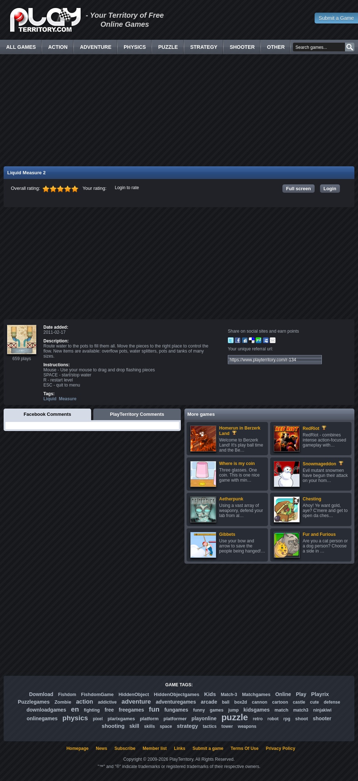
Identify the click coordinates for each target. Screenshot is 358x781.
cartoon (280, 702)
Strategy (203, 47)
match (281, 710)
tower (227, 726)
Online (283, 694)
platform (149, 718)
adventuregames (176, 702)
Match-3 (229, 694)
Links (179, 748)
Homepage (78, 748)
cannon (259, 702)
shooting (113, 726)
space (166, 726)
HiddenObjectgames (177, 694)
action (84, 702)
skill (134, 726)
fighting (92, 710)
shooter (322, 718)
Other (276, 47)
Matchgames (256, 694)
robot (273, 718)
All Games (21, 47)
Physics (135, 47)
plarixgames (121, 718)
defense (332, 702)
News (101, 748)
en (75, 709)
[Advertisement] (179, 110)
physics (75, 718)
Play (301, 694)
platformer (175, 718)
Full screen (298, 188)
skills (149, 726)
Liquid (49, 398)
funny (199, 710)
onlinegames (42, 718)
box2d (240, 702)
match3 (300, 710)
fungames (176, 710)
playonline (204, 718)
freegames (131, 710)
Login (330, 188)
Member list (154, 748)
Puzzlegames (34, 702)
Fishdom (67, 694)
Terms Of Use (245, 748)
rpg (287, 718)
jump (233, 710)
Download (41, 694)
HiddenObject (134, 694)
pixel (98, 718)
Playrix (320, 694)
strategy (187, 726)
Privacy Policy (280, 748)
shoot (301, 718)
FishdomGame (97, 694)
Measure (68, 398)
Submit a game (207, 748)
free (109, 710)
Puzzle (168, 47)
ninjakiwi (322, 710)
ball (226, 702)
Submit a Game (336, 18)
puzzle (234, 717)
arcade (209, 702)
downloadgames (46, 710)
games (216, 710)
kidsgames (256, 710)
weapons (247, 726)
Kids (210, 694)
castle (299, 702)
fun (154, 709)
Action (58, 47)
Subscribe (124, 748)
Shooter (242, 47)
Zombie (63, 702)
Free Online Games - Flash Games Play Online (45, 20)
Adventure (95, 47)
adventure (136, 701)
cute (314, 702)
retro (258, 718)
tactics (210, 726)
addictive (107, 702)
